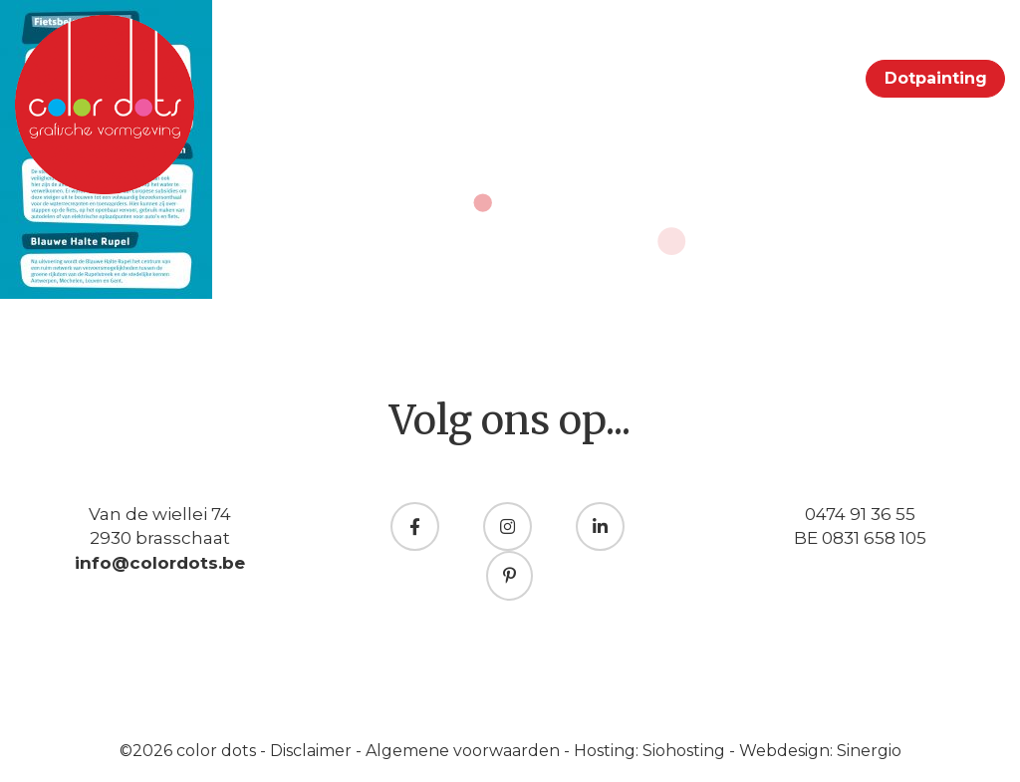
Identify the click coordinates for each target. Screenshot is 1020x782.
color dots (218, 750)
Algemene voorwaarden (465, 750)
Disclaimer (313, 750)
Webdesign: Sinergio (820, 750)
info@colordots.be (160, 563)
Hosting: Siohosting (651, 750)
